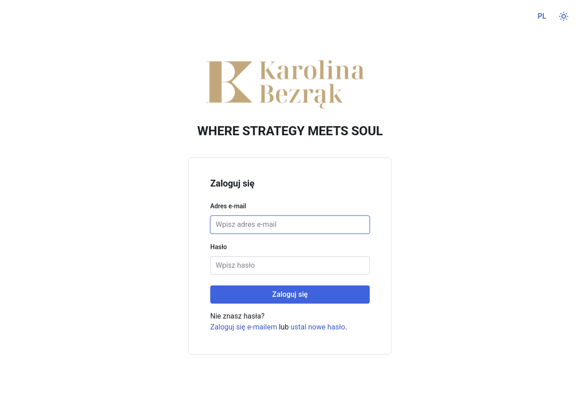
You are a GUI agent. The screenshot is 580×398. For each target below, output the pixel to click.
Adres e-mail (228, 206)
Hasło (218, 247)
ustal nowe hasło (317, 327)
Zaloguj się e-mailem (243, 327)
